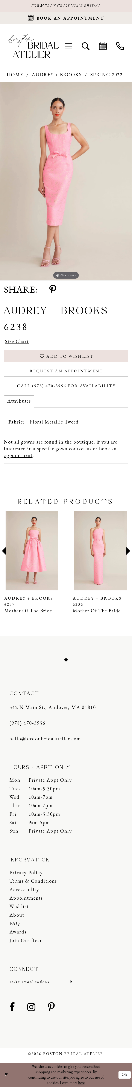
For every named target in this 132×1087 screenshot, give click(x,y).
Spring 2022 (106, 75)
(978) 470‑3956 (27, 723)
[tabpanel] (66, 181)
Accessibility (24, 890)
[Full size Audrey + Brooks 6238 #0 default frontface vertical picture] (66, 181)
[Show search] (85, 46)
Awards (17, 932)
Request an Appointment (66, 371)
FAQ (14, 923)
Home (15, 75)
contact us (80, 449)
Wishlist (19, 906)
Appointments (26, 898)
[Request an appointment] (66, 18)
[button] (68, 46)
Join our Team (26, 940)
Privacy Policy (26, 873)
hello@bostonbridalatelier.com (45, 739)
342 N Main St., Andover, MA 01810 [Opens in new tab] (52, 707)
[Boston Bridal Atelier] (33, 46)
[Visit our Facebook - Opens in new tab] (12, 1007)
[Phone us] (120, 46)
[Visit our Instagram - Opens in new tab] (31, 1007)
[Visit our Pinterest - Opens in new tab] (51, 1007)
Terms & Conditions (33, 881)
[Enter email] (41, 981)
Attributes (19, 401)
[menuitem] (68, 46)
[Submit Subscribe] (70, 981)
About (16, 915)
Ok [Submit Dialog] (125, 1075)
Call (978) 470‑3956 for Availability (66, 386)
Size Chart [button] (17, 341)
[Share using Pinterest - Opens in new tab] (52, 290)
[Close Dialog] (6, 1074)
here (81, 1083)
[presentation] (32, 551)
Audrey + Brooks (57, 75)
